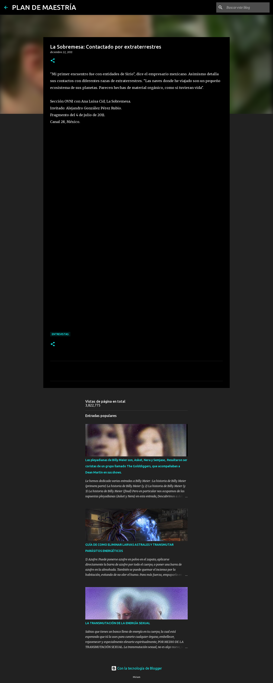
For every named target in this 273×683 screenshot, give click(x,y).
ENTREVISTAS (60, 334)
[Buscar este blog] (247, 7)
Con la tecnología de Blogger (136, 668)
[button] (52, 61)
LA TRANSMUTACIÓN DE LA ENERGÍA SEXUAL (117, 623)
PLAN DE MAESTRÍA (44, 7)
